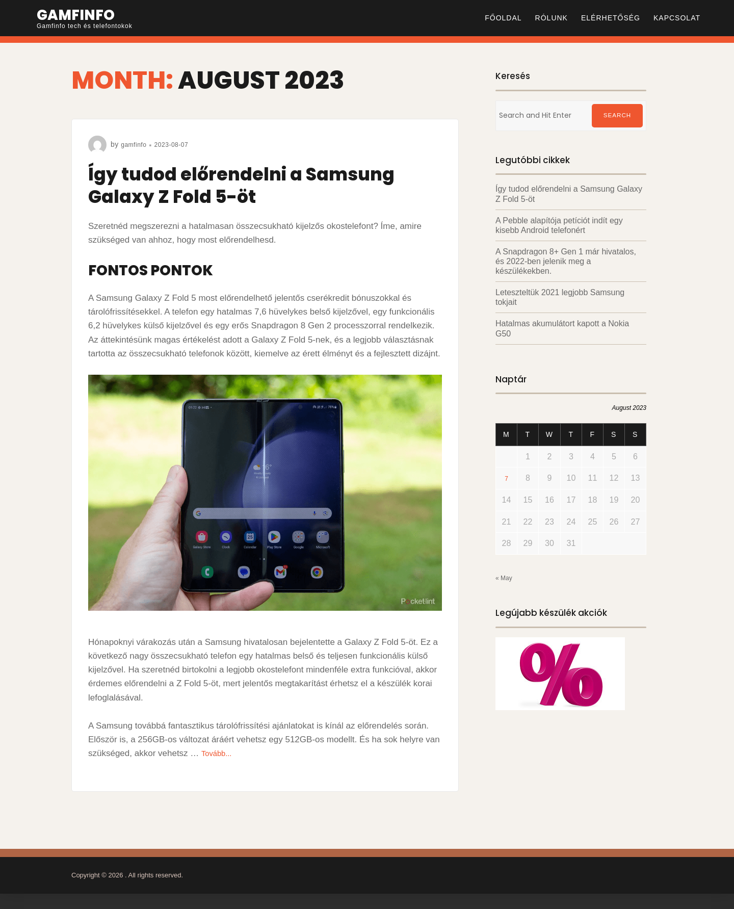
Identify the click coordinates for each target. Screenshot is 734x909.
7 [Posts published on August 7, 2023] (506, 478)
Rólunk (551, 18)
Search (617, 115)
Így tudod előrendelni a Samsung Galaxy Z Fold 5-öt (262, 184)
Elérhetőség (610, 18)
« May (506, 578)
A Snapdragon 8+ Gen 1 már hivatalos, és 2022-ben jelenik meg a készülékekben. (565, 261)
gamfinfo (135, 144)
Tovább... (219, 753)
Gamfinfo (81, 14)
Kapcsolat (676, 18)
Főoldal (503, 18)
